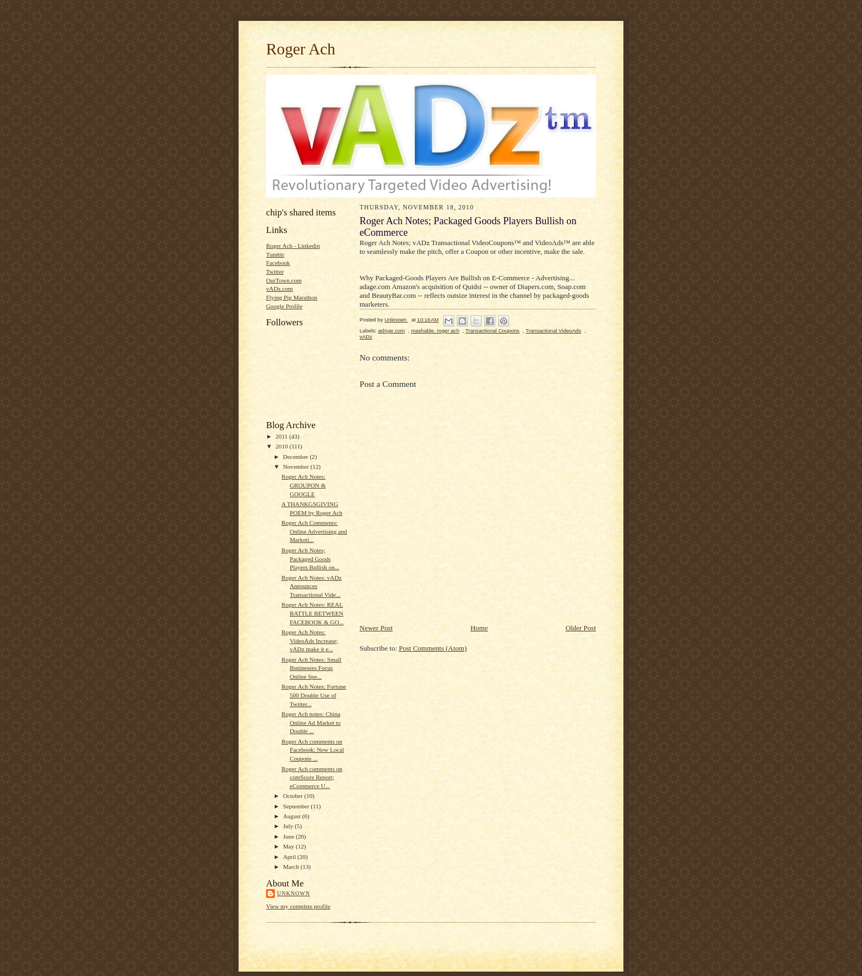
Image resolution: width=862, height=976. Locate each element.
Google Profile (284, 306)
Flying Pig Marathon (291, 297)
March (292, 866)
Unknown (293, 893)
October (294, 795)
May (289, 846)
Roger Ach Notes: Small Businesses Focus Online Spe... (311, 668)
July (289, 826)
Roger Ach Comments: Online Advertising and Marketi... (314, 531)
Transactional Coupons (492, 331)
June (289, 836)
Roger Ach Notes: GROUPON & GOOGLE (303, 485)
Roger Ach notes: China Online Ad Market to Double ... (311, 722)
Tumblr (275, 254)
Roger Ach (300, 49)
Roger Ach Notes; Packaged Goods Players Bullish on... (310, 558)
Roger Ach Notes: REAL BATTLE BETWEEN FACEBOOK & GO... (312, 613)
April (290, 856)
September (297, 806)
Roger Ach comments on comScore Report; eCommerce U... (311, 777)
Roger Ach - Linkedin (293, 245)
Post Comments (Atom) (433, 648)
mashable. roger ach (435, 331)
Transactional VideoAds (553, 331)
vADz (366, 337)
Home (479, 628)
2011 (282, 436)
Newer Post (376, 628)
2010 (282, 446)
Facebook (278, 262)
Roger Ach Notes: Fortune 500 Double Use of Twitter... (313, 695)
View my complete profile (298, 906)
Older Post (581, 628)
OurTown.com (284, 280)
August (292, 816)
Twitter (275, 271)
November (297, 466)
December (296, 456)
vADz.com (279, 288)
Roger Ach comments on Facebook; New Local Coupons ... (312, 750)
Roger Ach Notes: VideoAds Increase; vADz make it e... (309, 640)
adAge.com (391, 331)
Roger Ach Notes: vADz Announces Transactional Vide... (311, 586)
